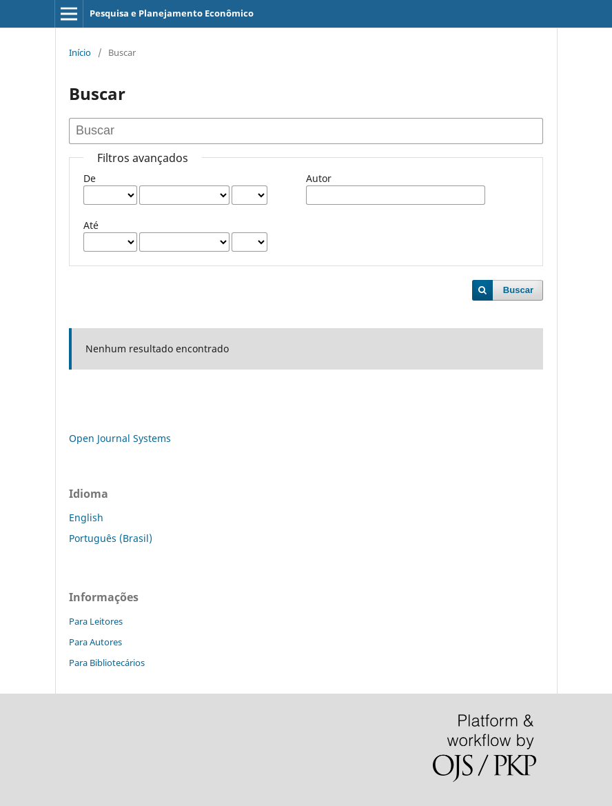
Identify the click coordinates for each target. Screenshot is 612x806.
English (86, 517)
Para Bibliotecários (107, 662)
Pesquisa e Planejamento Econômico (172, 13)
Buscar (518, 290)
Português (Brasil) (110, 538)
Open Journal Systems (120, 438)
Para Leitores (96, 621)
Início (80, 52)
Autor (319, 178)
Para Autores (95, 642)
